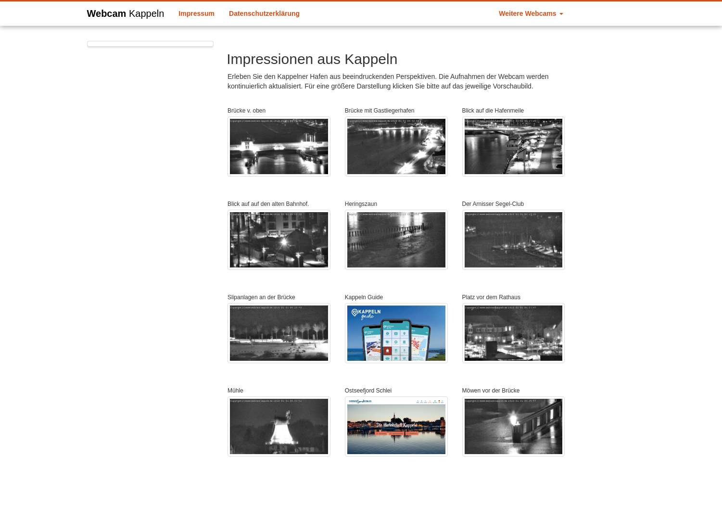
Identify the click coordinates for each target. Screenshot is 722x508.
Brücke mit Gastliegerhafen (380, 110)
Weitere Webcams (531, 13)
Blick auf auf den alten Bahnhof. (268, 204)
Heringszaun (361, 204)
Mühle (235, 390)
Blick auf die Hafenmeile (493, 110)
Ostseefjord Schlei (368, 390)
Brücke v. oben (247, 110)
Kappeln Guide (364, 297)
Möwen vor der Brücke (491, 390)
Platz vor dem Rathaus (491, 297)
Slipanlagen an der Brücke (261, 297)
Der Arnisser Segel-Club (493, 204)
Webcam (126, 12)
